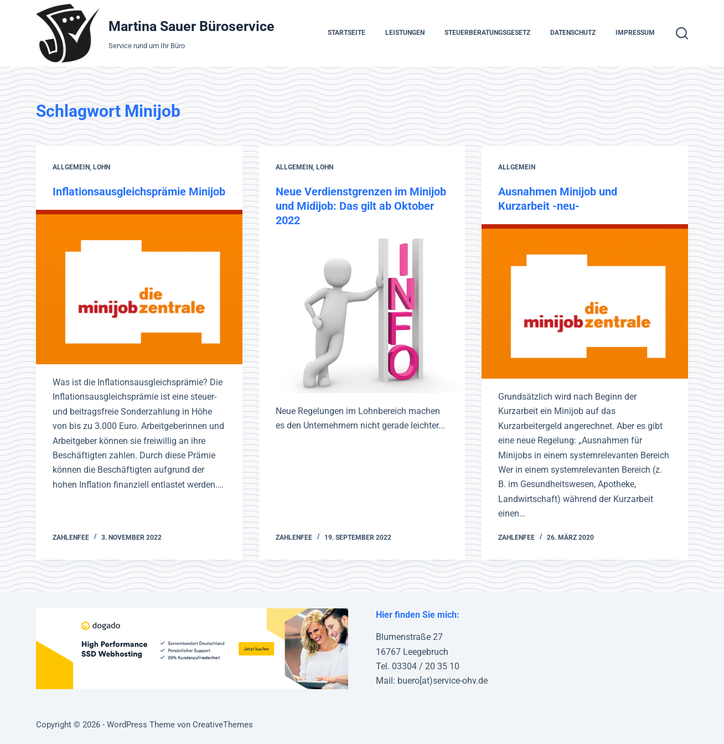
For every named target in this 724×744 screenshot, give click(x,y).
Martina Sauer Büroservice (191, 26)
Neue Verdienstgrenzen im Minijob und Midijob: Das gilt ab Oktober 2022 (361, 206)
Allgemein (71, 167)
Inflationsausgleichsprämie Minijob (139, 191)
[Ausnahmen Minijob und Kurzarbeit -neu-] (584, 301)
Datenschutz (573, 33)
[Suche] (682, 33)
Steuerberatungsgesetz (487, 33)
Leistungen (405, 33)
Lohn (101, 167)
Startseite (346, 33)
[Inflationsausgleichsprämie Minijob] (139, 287)
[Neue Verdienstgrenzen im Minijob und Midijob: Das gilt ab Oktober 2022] (362, 316)
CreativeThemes (223, 725)
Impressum (635, 33)
